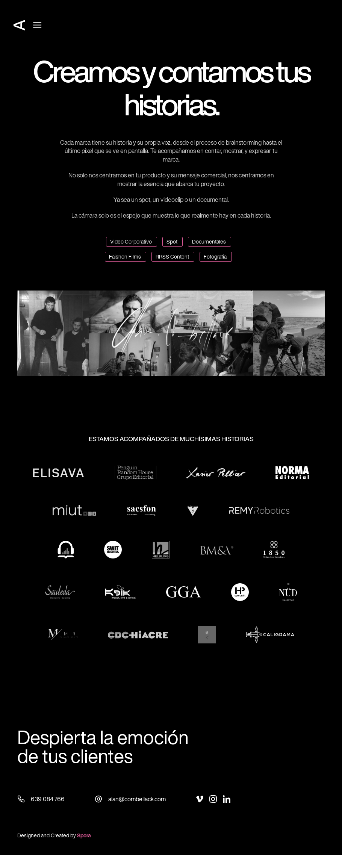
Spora (84, 835)
